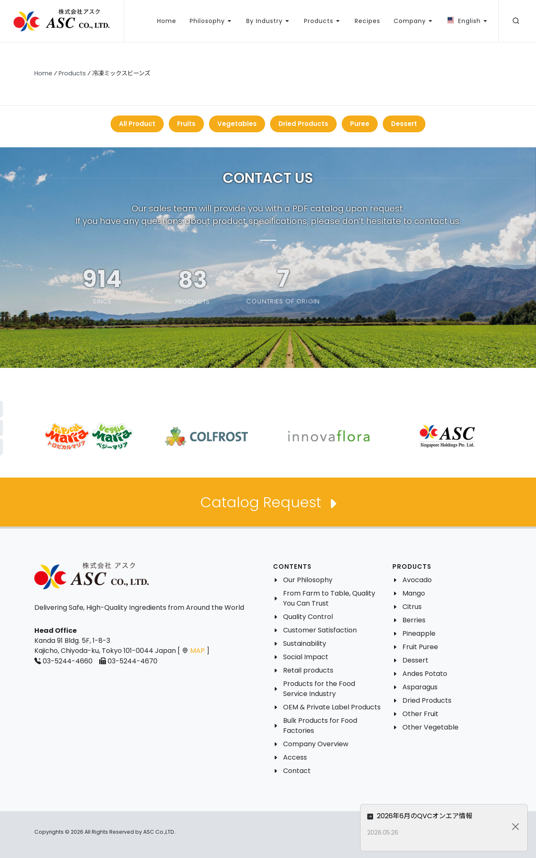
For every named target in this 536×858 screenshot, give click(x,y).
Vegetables (237, 123)
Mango (413, 593)
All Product (137, 123)
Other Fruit (420, 714)
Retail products (308, 670)
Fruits (186, 123)
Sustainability (304, 643)
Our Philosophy (307, 580)
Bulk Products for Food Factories (320, 725)
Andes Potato (424, 673)
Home (43, 73)
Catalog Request (268, 503)
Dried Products (303, 123)
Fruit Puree (420, 647)
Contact (297, 771)
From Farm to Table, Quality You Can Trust (329, 598)
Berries (413, 620)
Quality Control (308, 617)
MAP (197, 650)
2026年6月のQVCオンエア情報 (451, 816)
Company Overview (315, 744)
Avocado (417, 580)
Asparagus (420, 687)
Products (72, 73)
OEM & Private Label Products (332, 707)
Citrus (412, 606)
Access (295, 757)
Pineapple (419, 633)
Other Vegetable (430, 727)
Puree (359, 123)
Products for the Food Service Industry (319, 689)
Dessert (404, 123)
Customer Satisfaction (320, 630)
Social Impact (305, 657)
